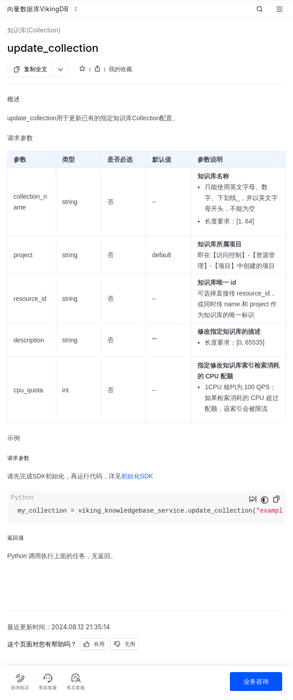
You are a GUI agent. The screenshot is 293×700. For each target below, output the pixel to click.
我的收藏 (120, 69)
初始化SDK (137, 476)
